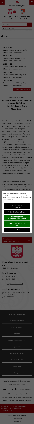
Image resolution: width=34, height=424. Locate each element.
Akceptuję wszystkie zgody (17, 224)
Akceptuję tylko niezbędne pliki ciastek (17, 217)
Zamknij (17, 230)
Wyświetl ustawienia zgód (17, 212)
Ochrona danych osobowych (17, 206)
